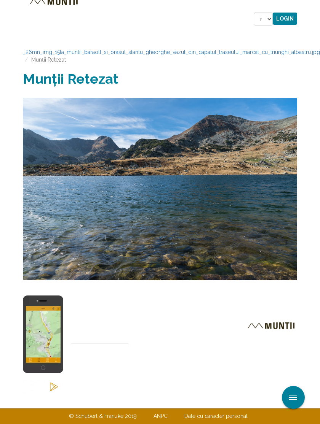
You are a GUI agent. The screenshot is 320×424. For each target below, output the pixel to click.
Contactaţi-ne (101, 400)
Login (285, 19)
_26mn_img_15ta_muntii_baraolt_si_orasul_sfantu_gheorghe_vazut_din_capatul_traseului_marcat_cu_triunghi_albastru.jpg (171, 52)
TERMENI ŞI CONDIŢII (205, 400)
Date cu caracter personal (216, 416)
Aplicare (314, 7)
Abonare (95, 368)
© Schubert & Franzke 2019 (103, 416)
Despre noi (148, 400)
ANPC (161, 416)
